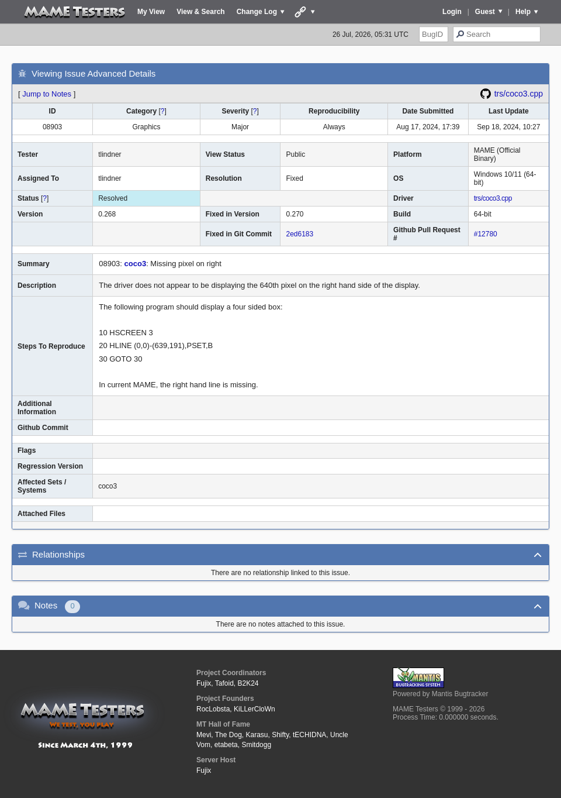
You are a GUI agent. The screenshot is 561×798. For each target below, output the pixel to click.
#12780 (485, 234)
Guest (485, 12)
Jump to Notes (46, 94)
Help (523, 12)
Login (452, 12)
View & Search (200, 12)
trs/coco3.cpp (518, 93)
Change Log (257, 12)
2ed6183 (299, 234)
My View (151, 12)
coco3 (135, 263)
